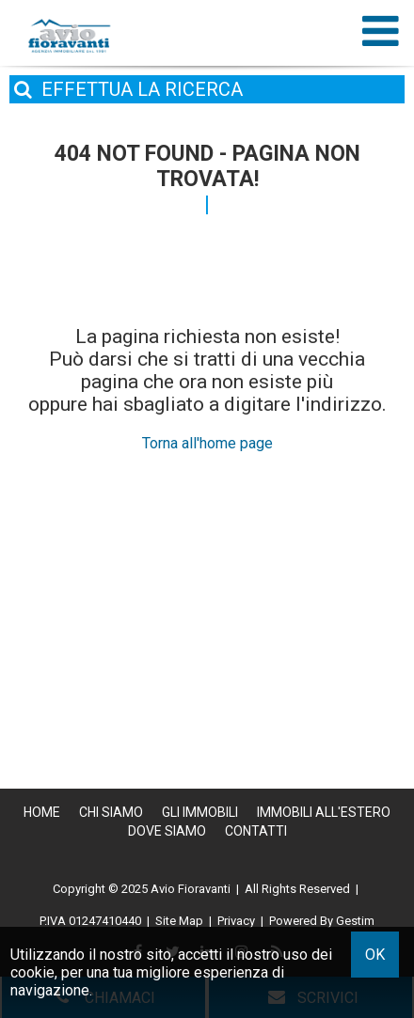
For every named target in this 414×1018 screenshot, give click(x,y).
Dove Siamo (167, 830)
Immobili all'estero (323, 812)
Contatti (256, 830)
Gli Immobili (200, 812)
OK (375, 954)
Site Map (179, 921)
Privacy (236, 921)
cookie (32, 972)
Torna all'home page (207, 443)
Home (42, 812)
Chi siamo (111, 812)
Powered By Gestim (321, 921)
